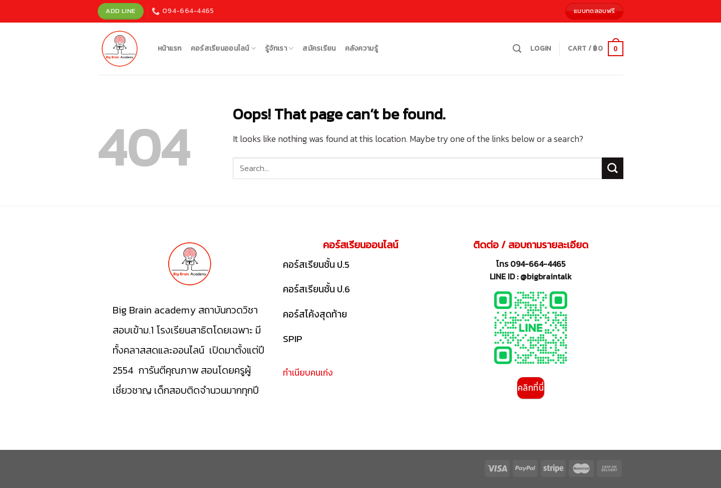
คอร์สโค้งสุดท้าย (315, 314)
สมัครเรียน (318, 48)
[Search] (517, 49)
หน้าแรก (170, 48)
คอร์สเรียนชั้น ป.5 (316, 264)
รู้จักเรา (279, 48)
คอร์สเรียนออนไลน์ (223, 48)
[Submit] (612, 168)
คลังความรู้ (361, 48)
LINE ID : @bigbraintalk (531, 276)
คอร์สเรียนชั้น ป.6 (316, 289)
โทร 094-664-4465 (530, 264)
